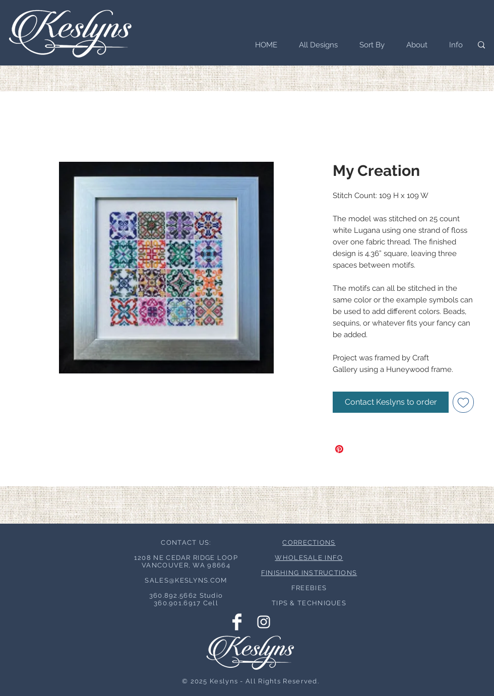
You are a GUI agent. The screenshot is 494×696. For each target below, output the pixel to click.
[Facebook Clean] (236, 621)
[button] (368, 44)
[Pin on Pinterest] (339, 449)
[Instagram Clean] (263, 621)
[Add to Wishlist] (463, 402)
